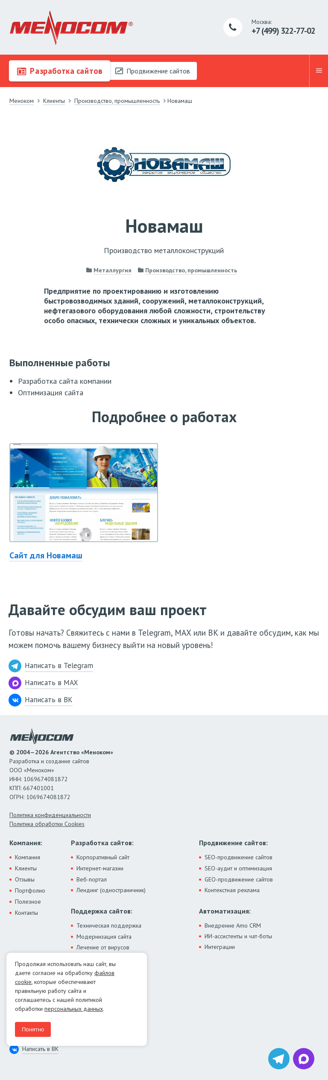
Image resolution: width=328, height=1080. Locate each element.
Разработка (59, 71)
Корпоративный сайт (102, 857)
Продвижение (152, 71)
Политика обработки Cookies (47, 824)
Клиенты (26, 868)
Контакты (26, 913)
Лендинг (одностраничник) (111, 890)
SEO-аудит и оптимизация (238, 868)
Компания (27, 857)
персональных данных (73, 1009)
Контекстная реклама (232, 890)
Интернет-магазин (99, 868)
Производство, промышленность (191, 270)
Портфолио (30, 890)
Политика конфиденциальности (50, 815)
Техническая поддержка (108, 925)
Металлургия (113, 270)
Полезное (28, 901)
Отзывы (25, 879)
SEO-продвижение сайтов (238, 857)
